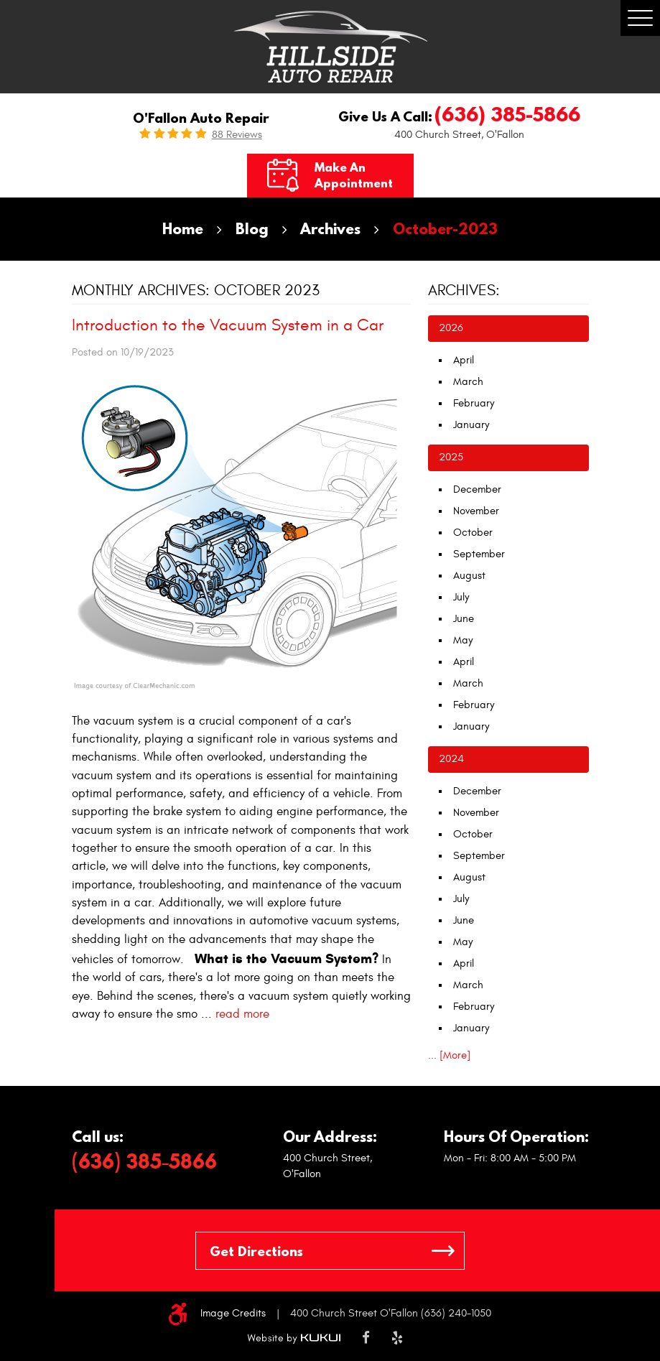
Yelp (397, 1338)
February (473, 403)
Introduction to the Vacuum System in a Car (228, 325)
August (469, 576)
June (463, 619)
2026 (451, 328)
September (479, 554)
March (468, 382)
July (461, 597)
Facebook (366, 1338)
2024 (451, 759)
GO (443, 1251)
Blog (252, 228)
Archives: (464, 290)
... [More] (449, 1055)
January (471, 425)
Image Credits (233, 1313)
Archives (330, 228)
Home (182, 228)
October (473, 532)
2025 (451, 457)
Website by (293, 1338)
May (463, 640)
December (477, 489)
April (463, 360)
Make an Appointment (354, 175)
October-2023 (445, 228)
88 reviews (237, 134)
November (476, 511)
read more (242, 1014)
